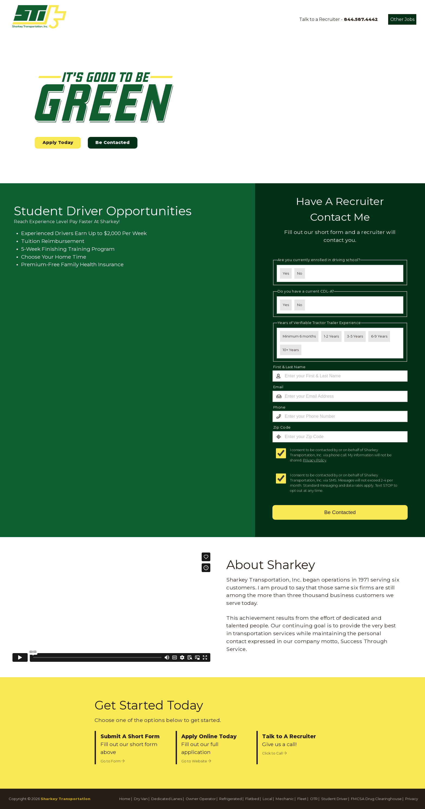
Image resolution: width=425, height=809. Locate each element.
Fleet (302, 799)
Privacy (411, 799)
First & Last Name (289, 367)
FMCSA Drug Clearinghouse (376, 799)
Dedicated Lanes (166, 799)
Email (278, 387)
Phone (279, 407)
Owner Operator (201, 799)
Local (267, 799)
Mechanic (285, 799)
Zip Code (282, 427)
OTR (314, 799)
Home (124, 799)
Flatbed (252, 799)
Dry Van (141, 799)
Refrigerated (230, 799)
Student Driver (334, 799)
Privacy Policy (314, 460)
